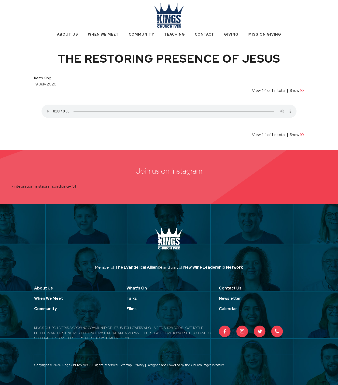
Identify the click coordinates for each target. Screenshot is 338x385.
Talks (132, 298)
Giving (231, 34)
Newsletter (230, 298)
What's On (137, 288)
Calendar (228, 308)
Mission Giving (264, 34)
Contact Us (230, 288)
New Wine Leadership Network (213, 267)
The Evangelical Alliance (138, 267)
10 (302, 90)
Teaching (174, 34)
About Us (67, 34)
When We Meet (103, 34)
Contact (204, 34)
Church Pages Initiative (208, 365)
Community (141, 34)
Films (132, 308)
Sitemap (126, 365)
